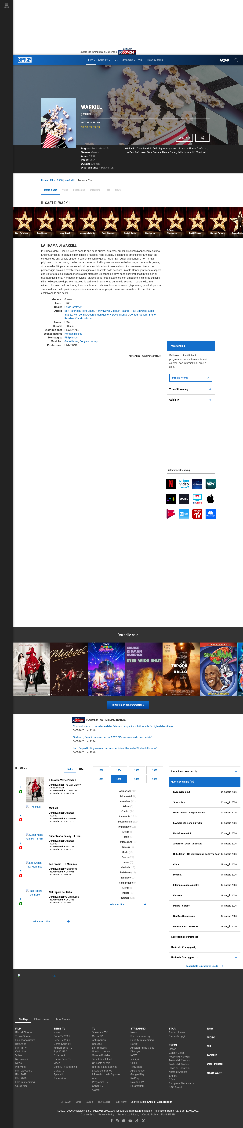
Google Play (137, 1074)
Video (18, 1055)
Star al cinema (177, 1032)
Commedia (124, 816)
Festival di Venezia (179, 1056)
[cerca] (236, 60)
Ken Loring (80, 314)
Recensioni (21, 1059)
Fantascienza (125, 841)
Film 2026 (20, 1078)
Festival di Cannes (179, 1060)
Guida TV (59, 1070)
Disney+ (135, 1051)
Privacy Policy (106, 1114)
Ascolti (96, 1089)
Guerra (95, 152)
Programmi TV (100, 1082)
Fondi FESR (168, 1114)
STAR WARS (214, 1073)
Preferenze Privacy (128, 1114)
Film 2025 (20, 1074)
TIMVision (136, 1066)
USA (81, 769)
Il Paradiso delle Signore (106, 1074)
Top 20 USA (60, 1051)
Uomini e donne (101, 1051)
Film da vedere (23, 1070)
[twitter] (143, 1121)
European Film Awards (181, 1083)
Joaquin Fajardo (120, 310)
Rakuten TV (137, 1082)
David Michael (120, 314)
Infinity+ (134, 1059)
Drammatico (124, 826)
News (18, 1063)
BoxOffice (20, 1044)
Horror (126, 862)
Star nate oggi (177, 1036)
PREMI (173, 1045)
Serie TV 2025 (62, 1036)
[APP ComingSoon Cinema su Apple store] (184, 1102)
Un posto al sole (101, 1063)
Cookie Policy (150, 1114)
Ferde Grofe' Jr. (100, 148)
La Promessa (99, 1047)
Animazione (125, 791)
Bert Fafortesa (73, 310)
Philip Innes (71, 337)
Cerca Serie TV (62, 1044)
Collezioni (20, 1051)
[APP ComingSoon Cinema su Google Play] (206, 1102)
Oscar (172, 1049)
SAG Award (175, 1087)
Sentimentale (126, 882)
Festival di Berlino (179, 1064)
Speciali (58, 1074)
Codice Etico (88, 1114)
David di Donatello (179, 1068)
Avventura (125, 801)
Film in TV (21, 1047)
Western (125, 898)
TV (93, 1028)
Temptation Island (102, 1059)
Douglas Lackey (89, 341)
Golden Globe (177, 1052)
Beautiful (97, 1044)
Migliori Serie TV (63, 1047)
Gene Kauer (71, 341)
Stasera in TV (100, 1032)
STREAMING (138, 1028)
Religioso (126, 877)
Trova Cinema (23, 1036)
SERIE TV (59, 1028)
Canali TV (97, 1086)
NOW (133, 1055)
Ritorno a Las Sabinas (104, 1066)
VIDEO (211, 1037)
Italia (70, 769)
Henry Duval (103, 310)
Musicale (125, 867)
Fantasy (126, 847)
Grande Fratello (101, 1055)
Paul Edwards (139, 310)
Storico (126, 887)
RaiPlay (134, 1078)
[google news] (124, 1121)
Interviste (20, 1066)
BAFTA (173, 1075)
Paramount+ (137, 1086)
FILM (18, 1028)
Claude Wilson (83, 318)
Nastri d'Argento (178, 1072)
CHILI (133, 1063)
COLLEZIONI (215, 1064)
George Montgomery (99, 314)
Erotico (126, 831)
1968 (92, 156)
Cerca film (21, 1086)
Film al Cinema (23, 1032)
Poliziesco (125, 872)
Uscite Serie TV (62, 1059)
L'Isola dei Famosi (102, 1070)
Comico (125, 811)
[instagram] (117, 1121)
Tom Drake (88, 310)
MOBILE (212, 1055)
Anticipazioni (99, 1040)
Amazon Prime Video (142, 1047)
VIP (209, 1046)
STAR (172, 1028)
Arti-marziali (126, 796)
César (172, 1079)
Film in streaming (25, 1082)
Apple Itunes (137, 1070)
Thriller (125, 892)
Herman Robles (73, 333)
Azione (125, 806)
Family (126, 836)
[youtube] (130, 1121)
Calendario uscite (25, 1040)
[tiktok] (137, 1121)
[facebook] (111, 1121)
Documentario (125, 821)
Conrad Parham (138, 314)
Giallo (125, 852)
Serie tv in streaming (65, 1066)
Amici (95, 1078)
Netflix (133, 1044)
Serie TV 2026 (62, 1040)
